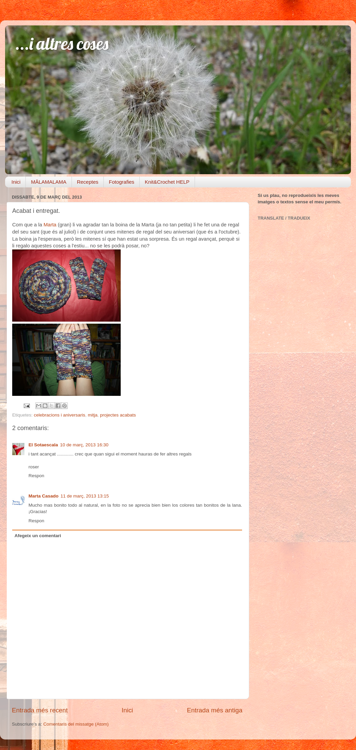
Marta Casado (43, 496)
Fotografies (121, 182)
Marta (50, 224)
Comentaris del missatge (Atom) (76, 724)
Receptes (87, 182)
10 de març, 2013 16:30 (84, 444)
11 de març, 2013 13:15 (85, 496)
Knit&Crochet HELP (167, 182)
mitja (93, 415)
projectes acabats (118, 415)
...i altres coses (61, 43)
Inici (16, 182)
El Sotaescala (43, 444)
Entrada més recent (40, 710)
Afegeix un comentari (38, 535)
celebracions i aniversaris (59, 415)
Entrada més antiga (214, 710)
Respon (36, 475)
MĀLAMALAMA (48, 182)
